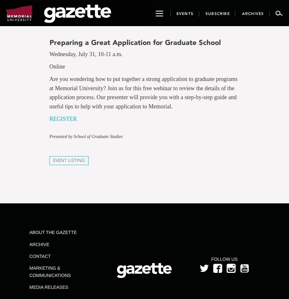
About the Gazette (53, 232)
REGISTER (63, 119)
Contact (40, 256)
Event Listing (69, 160)
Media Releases (48, 287)
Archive (39, 244)
